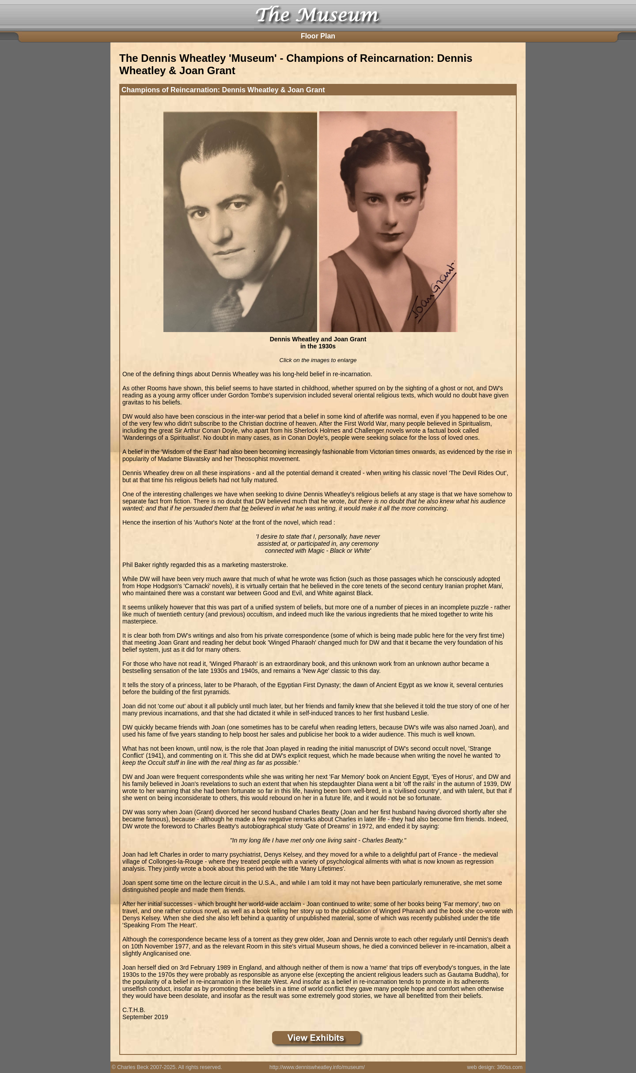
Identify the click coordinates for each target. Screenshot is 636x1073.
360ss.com (509, 1067)
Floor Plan (318, 36)
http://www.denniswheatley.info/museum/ (317, 1067)
